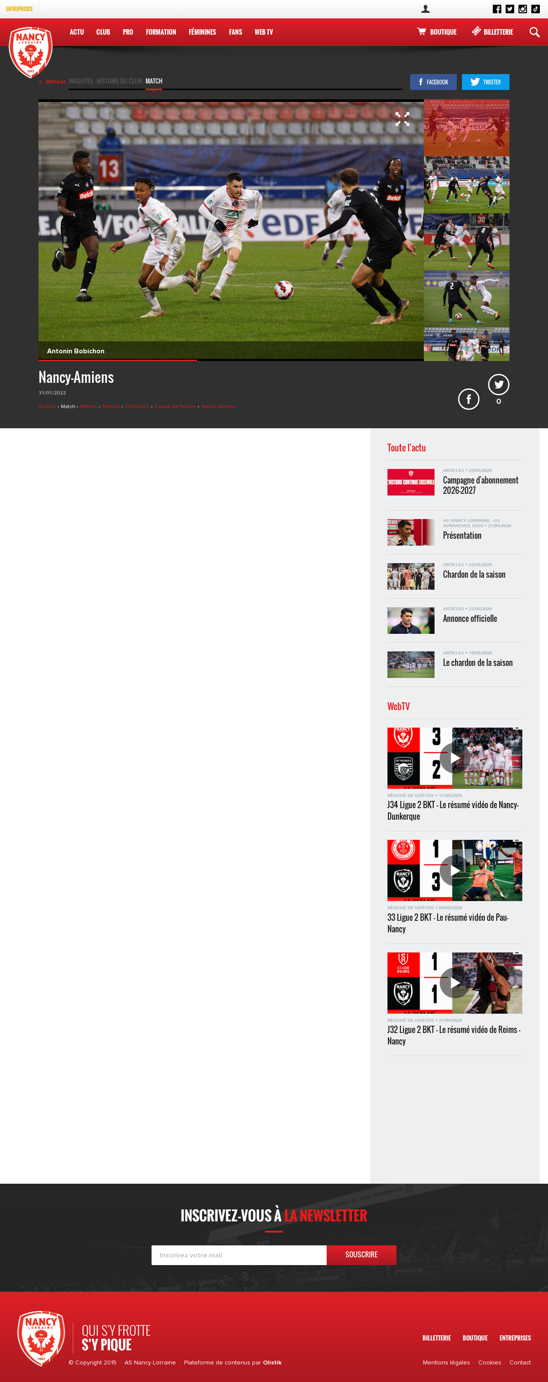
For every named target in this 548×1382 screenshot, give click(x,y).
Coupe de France (176, 406)
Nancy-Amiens (218, 406)
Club (103, 31)
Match (154, 81)
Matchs (89, 406)
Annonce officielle (470, 618)
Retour (56, 82)
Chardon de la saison (474, 574)
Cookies (489, 1363)
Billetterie (498, 31)
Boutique (443, 31)
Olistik (272, 1363)
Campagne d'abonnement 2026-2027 (480, 485)
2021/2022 (138, 406)
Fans (235, 31)
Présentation (462, 535)
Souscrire (361, 1254)
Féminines (202, 31)
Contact (520, 1363)
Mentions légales (446, 1363)
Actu (77, 31)
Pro (128, 31)
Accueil (48, 406)
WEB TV (264, 31)
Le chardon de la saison (478, 662)
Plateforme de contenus (217, 1363)
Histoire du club (119, 81)
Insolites (80, 81)
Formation (161, 31)
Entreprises (19, 8)
